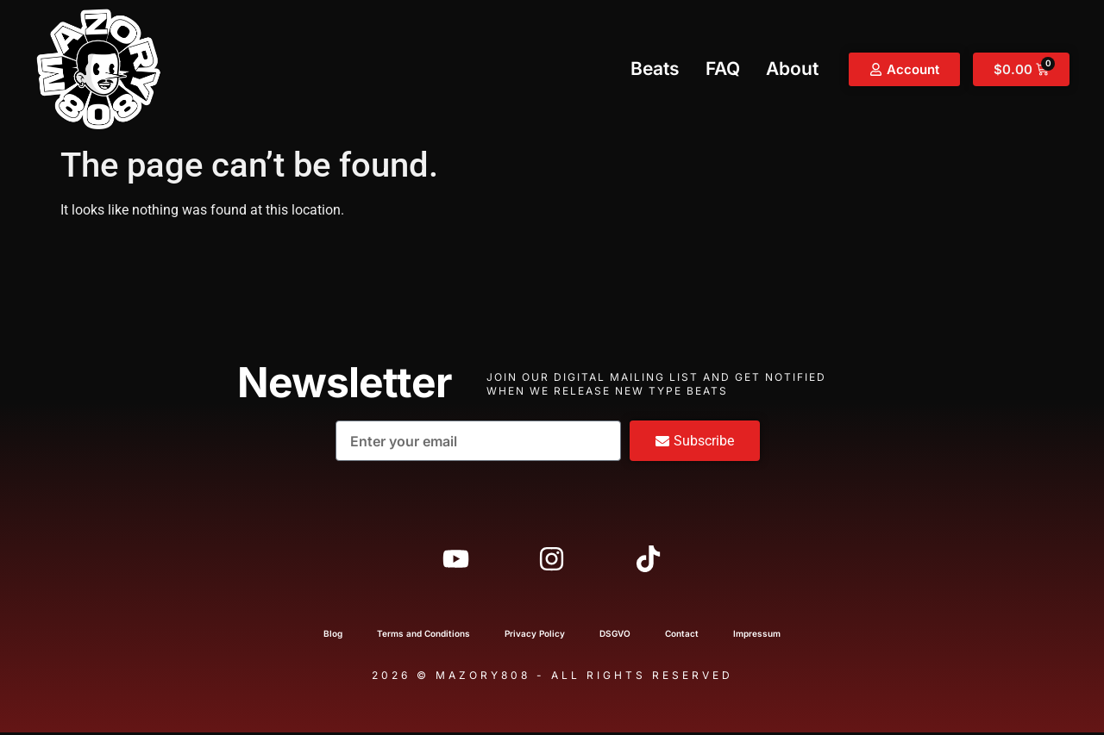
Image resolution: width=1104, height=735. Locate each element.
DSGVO (614, 636)
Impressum (757, 636)
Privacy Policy (535, 636)
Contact (682, 636)
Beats (655, 68)
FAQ (723, 68)
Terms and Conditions (423, 636)
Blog (332, 636)
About (792, 68)
